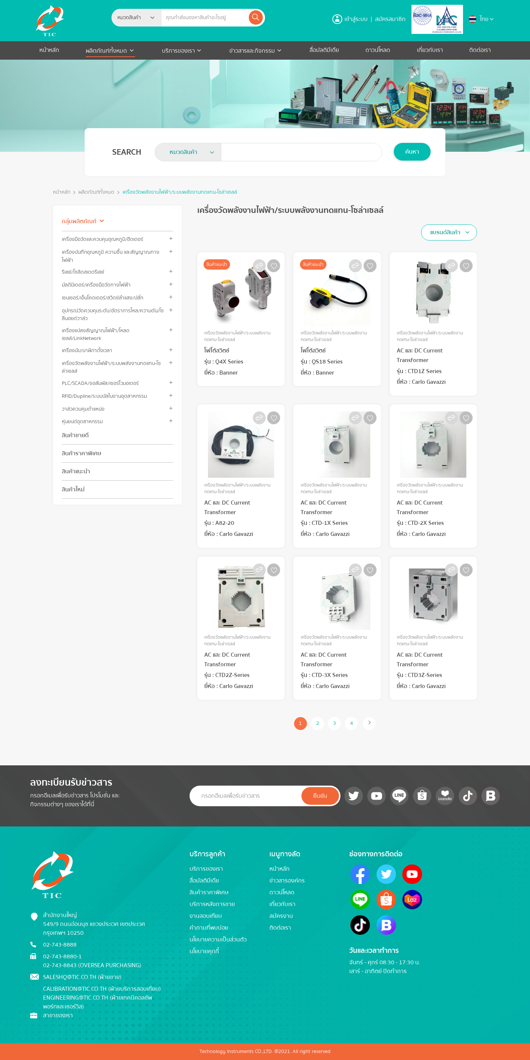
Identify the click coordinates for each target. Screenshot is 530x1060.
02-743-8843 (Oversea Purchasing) (92, 965)
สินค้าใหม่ (73, 489)
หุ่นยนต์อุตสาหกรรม (82, 421)
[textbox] (131, 18)
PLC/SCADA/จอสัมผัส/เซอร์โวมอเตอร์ (100, 383)
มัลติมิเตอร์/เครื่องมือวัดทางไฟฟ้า (96, 285)
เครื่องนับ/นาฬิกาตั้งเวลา (87, 350)
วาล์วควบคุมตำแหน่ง (83, 409)
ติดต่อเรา (480, 50)
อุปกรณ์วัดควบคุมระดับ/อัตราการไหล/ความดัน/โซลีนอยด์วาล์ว (113, 314)
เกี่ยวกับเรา (430, 50)
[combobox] (137, 18)
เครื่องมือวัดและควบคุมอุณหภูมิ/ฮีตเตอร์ (102, 239)
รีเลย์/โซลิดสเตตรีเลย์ (83, 272)
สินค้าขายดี (75, 435)
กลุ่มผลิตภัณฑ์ (79, 221)
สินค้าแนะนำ (76, 471)
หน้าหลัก (49, 50)
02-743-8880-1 (62, 956)
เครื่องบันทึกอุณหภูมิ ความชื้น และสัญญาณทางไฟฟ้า (110, 256)
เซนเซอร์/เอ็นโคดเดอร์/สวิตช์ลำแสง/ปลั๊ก (102, 298)
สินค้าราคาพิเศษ (81, 453)
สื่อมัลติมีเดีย (324, 50)
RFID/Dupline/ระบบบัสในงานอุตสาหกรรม (104, 396)
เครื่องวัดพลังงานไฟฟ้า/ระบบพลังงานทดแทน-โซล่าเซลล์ (180, 192)
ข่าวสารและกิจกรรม (252, 51)
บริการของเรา (178, 51)
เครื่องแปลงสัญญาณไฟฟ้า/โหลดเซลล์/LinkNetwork (96, 334)
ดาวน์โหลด (377, 50)
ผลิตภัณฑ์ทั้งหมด (107, 51)
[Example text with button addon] (204, 17)
